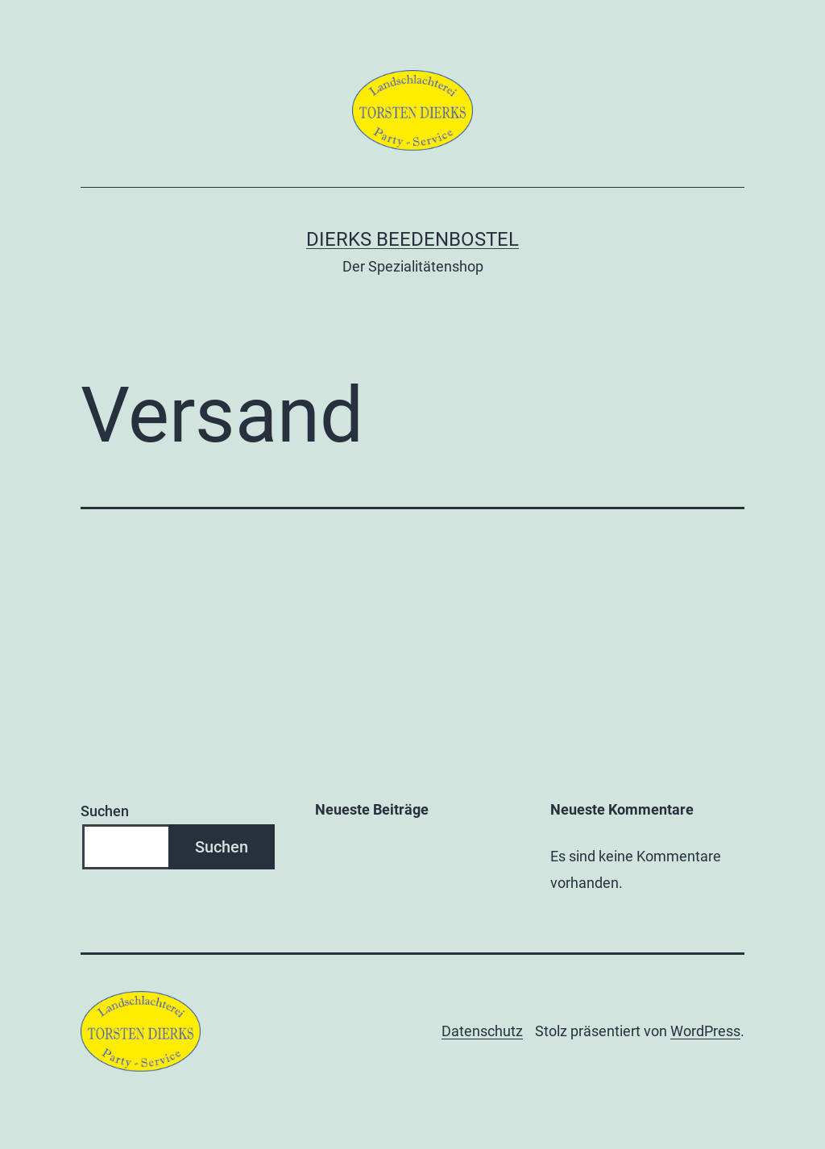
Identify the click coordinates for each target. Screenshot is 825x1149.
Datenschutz (482, 1030)
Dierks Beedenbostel (412, 239)
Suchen (105, 811)
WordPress (705, 1030)
